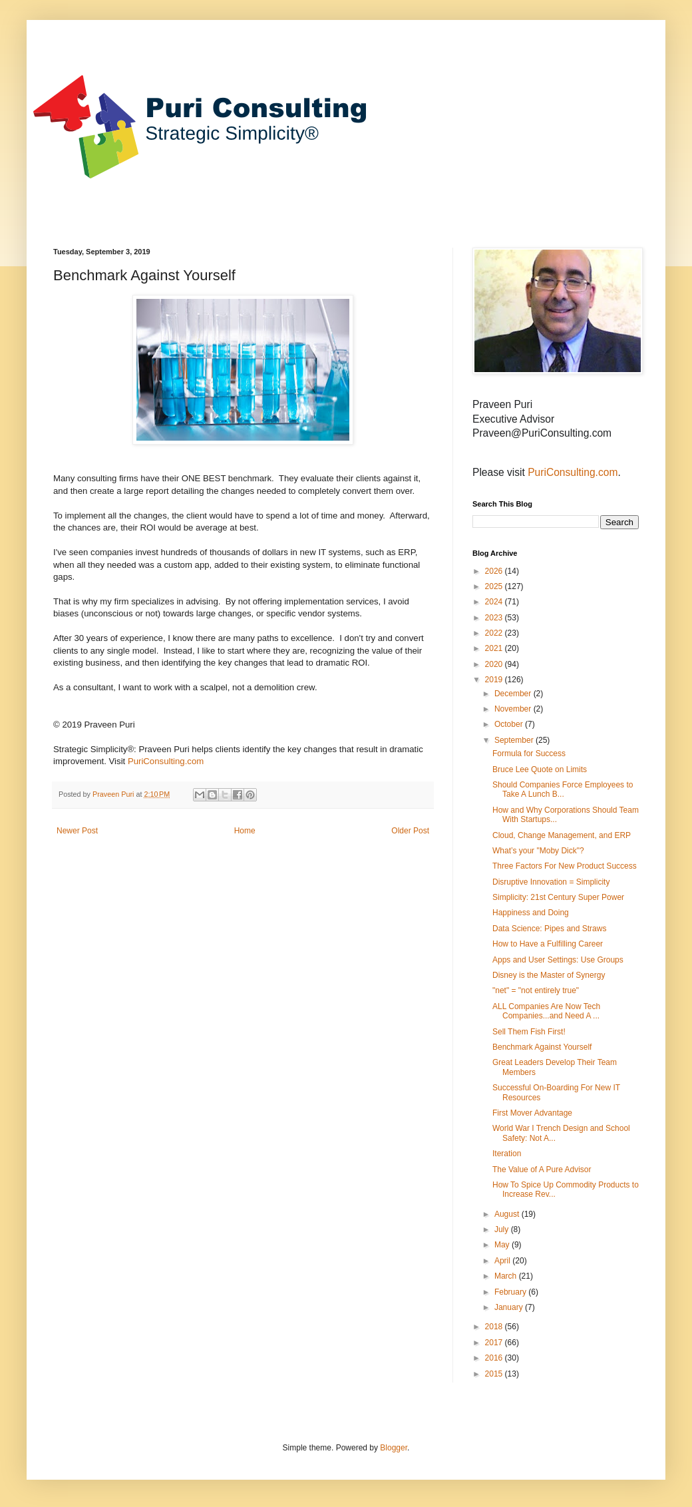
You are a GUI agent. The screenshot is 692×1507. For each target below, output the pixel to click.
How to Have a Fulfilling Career (547, 944)
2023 (495, 617)
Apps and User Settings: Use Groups (557, 960)
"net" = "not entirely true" (535, 990)
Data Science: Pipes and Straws (549, 928)
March (506, 1276)
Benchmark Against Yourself (542, 1047)
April (503, 1260)
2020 (495, 664)
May (503, 1244)
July (502, 1229)
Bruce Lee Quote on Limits (539, 769)
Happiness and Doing (530, 912)
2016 (495, 1358)
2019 (495, 679)
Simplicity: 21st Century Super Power (558, 897)
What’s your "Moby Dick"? (538, 850)
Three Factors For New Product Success (564, 866)
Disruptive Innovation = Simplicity (550, 882)
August (508, 1214)
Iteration (506, 1153)
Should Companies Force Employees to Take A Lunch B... (562, 789)
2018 (495, 1326)
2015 (495, 1374)
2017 (495, 1342)
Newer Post (77, 830)
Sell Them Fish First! (529, 1031)
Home (245, 830)
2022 (495, 633)
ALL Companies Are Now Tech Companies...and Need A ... (546, 1011)
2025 (495, 586)
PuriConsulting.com (166, 761)
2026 (495, 571)
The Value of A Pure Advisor (542, 1169)
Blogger (393, 1447)
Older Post (410, 830)
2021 (495, 648)
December (514, 693)
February (511, 1292)
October (509, 724)
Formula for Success (529, 753)
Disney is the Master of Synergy (548, 975)
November (514, 709)
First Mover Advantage (532, 1113)
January (509, 1307)
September (515, 740)
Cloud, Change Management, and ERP (561, 835)
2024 (495, 601)
